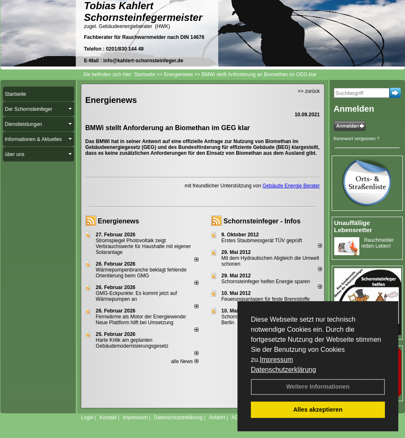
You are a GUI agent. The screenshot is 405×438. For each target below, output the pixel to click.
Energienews (118, 221)
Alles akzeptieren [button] (318, 409)
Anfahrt (217, 417)
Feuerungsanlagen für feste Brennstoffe (266, 299)
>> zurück (309, 91)
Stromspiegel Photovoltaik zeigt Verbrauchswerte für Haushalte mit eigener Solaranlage (143, 246)
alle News (184, 361)
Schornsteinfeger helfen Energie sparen (266, 281)
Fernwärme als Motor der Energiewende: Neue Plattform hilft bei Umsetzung (141, 319)
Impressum (276, 359)
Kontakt (108, 417)
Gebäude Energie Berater (291, 186)
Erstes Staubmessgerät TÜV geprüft (262, 240)
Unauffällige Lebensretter (353, 226)
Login (87, 417)
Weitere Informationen (318, 386)
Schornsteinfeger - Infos (262, 221)
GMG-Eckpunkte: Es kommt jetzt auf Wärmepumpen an (136, 296)
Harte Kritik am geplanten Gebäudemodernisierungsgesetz (132, 343)
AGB (236, 417)
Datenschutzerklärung (283, 369)
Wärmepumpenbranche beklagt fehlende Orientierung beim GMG (141, 273)
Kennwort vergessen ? (356, 138)
